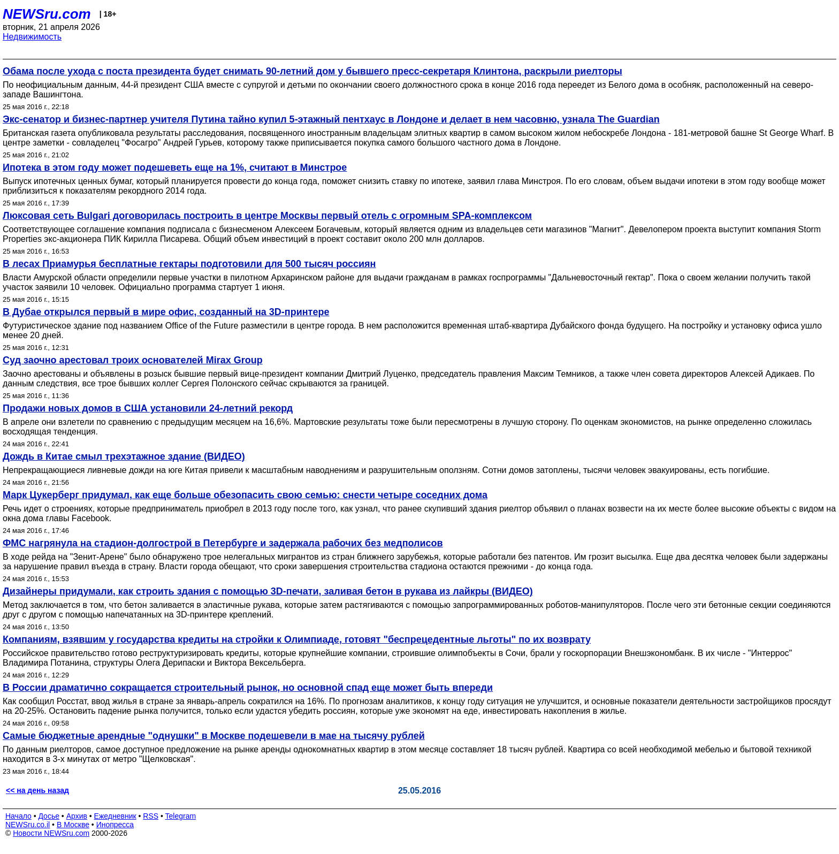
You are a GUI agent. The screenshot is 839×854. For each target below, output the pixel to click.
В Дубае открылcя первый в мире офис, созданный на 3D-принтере (166, 312)
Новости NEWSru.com (51, 833)
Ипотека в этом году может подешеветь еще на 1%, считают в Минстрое (175, 167)
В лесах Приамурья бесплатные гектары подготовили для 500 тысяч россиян (189, 263)
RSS (150, 816)
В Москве (73, 824)
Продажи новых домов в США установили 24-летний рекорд (148, 408)
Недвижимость (32, 36)
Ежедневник (115, 816)
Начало (18, 816)
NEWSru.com (47, 14)
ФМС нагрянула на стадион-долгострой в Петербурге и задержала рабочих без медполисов (223, 543)
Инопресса (115, 824)
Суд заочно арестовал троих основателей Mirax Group (133, 360)
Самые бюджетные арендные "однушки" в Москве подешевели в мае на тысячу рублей (214, 735)
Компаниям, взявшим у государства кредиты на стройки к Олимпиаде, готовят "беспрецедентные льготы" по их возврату (297, 639)
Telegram (180, 816)
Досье (48, 816)
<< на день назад (37, 790)
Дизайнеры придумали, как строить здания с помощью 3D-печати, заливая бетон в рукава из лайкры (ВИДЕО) (268, 591)
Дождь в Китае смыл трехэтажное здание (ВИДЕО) (124, 456)
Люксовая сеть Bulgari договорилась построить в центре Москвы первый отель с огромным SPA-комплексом (267, 215)
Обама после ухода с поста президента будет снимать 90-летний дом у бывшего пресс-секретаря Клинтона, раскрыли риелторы (312, 71)
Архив (76, 816)
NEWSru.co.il (27, 824)
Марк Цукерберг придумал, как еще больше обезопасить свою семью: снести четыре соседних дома (245, 495)
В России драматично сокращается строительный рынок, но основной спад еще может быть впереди (248, 687)
